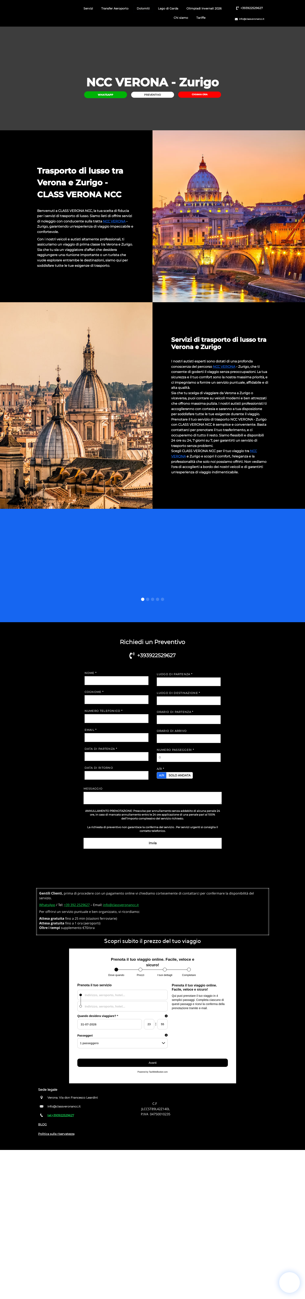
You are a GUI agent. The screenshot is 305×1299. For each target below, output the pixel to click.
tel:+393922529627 (60, 1115)
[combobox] (122, 995)
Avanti (152, 1062)
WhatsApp (47, 905)
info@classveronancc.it (121, 905)
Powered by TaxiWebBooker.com (152, 1072)
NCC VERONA (114, 221)
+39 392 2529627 (77, 905)
